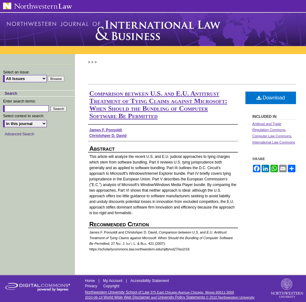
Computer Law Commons (271, 136)
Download (271, 97)
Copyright (111, 286)
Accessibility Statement (150, 281)
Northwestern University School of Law (117, 292)
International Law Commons (273, 142)
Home (90, 281)
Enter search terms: (19, 101)
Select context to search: (23, 116)
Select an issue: (16, 72)
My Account (113, 281)
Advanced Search (19, 134)
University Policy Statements (181, 297)
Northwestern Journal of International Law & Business (153, 29)
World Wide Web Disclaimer (126, 297)
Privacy (91, 286)
